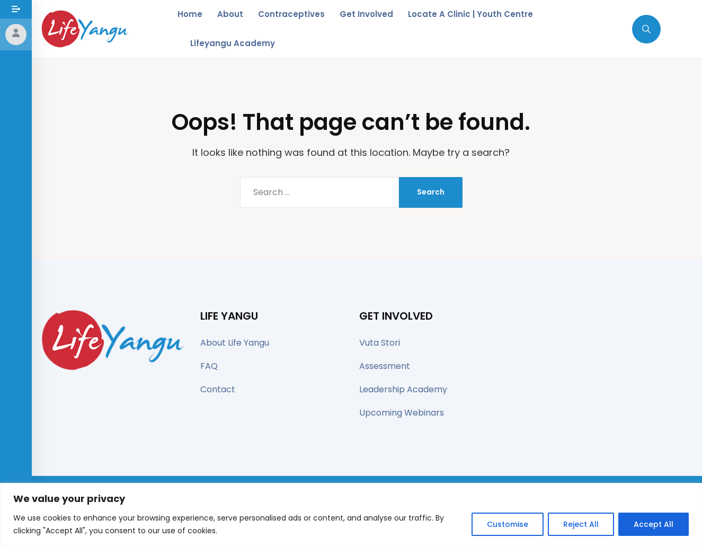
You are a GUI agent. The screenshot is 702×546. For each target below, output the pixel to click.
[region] (351, 514)
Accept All (653, 524)
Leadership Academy (403, 389)
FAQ (209, 366)
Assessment (384, 366)
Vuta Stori (379, 343)
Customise (507, 524)
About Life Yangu (234, 343)
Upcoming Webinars (401, 413)
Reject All (581, 524)
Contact (217, 389)
